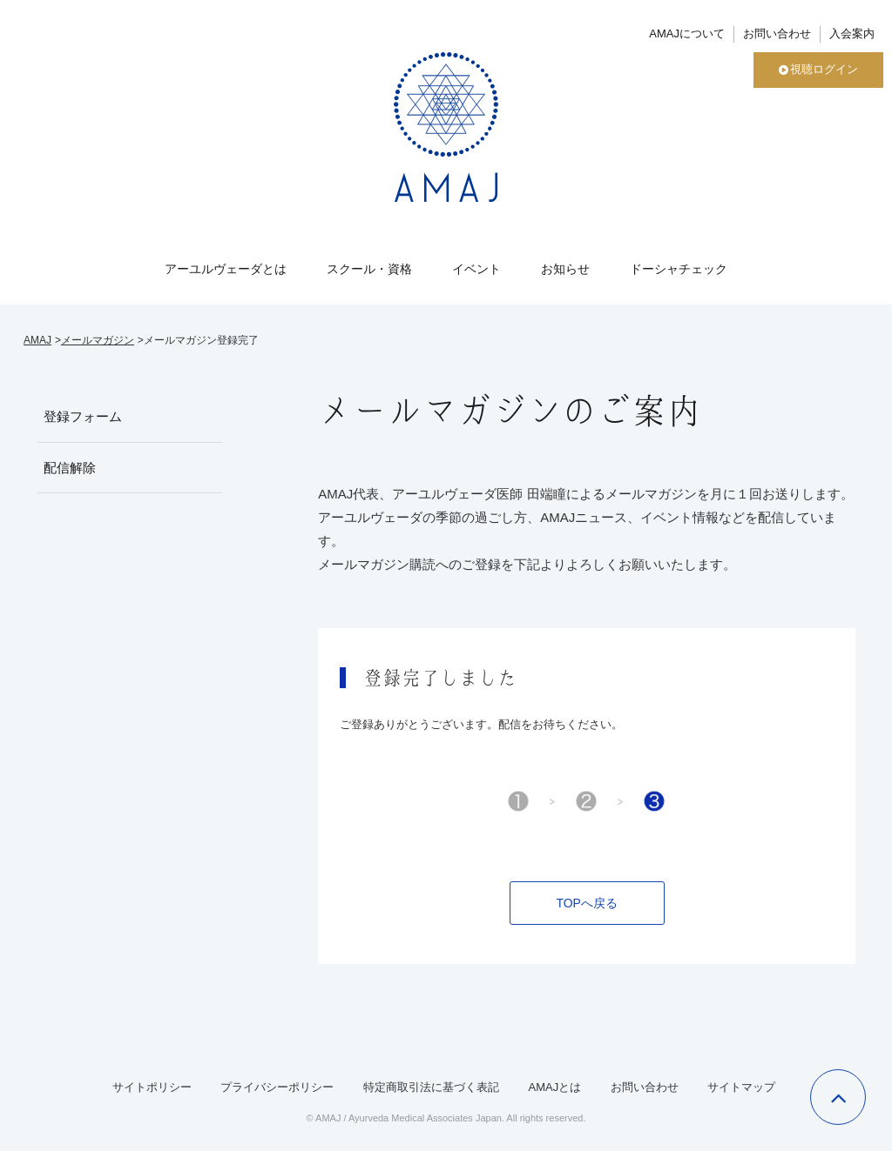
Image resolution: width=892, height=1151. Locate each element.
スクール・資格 (369, 269)
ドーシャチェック (678, 269)
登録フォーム (83, 416)
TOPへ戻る (587, 903)
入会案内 (852, 33)
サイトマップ (741, 1087)
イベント (476, 269)
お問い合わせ (777, 33)
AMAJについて (687, 33)
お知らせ (565, 269)
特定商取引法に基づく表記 (431, 1087)
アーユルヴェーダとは (226, 269)
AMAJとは (554, 1087)
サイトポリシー (152, 1087)
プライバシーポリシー (277, 1087)
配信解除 (70, 467)
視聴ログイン (818, 69)
